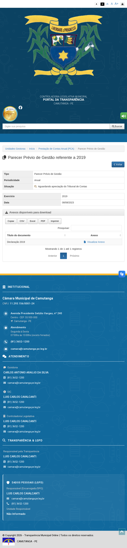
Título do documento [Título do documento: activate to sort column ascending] (18, 235)
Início (32, 148)
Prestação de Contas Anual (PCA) (56, 148)
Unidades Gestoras (15, 148)
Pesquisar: (90, 228)
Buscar (117, 126)
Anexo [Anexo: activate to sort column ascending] (94, 235)
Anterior (52, 255)
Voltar (118, 164)
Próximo (74, 255)
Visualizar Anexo (94, 242)
